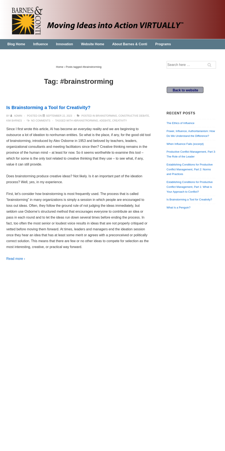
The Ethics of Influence (180, 123)
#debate (105, 120)
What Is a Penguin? (178, 207)
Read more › (15, 258)
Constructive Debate (133, 115)
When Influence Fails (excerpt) (185, 143)
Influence (40, 44)
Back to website (185, 90)
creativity (119, 120)
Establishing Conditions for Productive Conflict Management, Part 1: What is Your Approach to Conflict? (190, 186)
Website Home (92, 44)
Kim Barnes (14, 120)
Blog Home (16, 44)
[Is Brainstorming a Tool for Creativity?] (59, 115)
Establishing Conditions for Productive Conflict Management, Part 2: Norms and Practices (190, 169)
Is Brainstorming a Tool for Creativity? (48, 107)
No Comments (40, 120)
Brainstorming (106, 115)
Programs (163, 44)
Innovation (64, 44)
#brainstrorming (86, 120)
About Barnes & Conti (129, 44)
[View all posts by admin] (16, 115)
